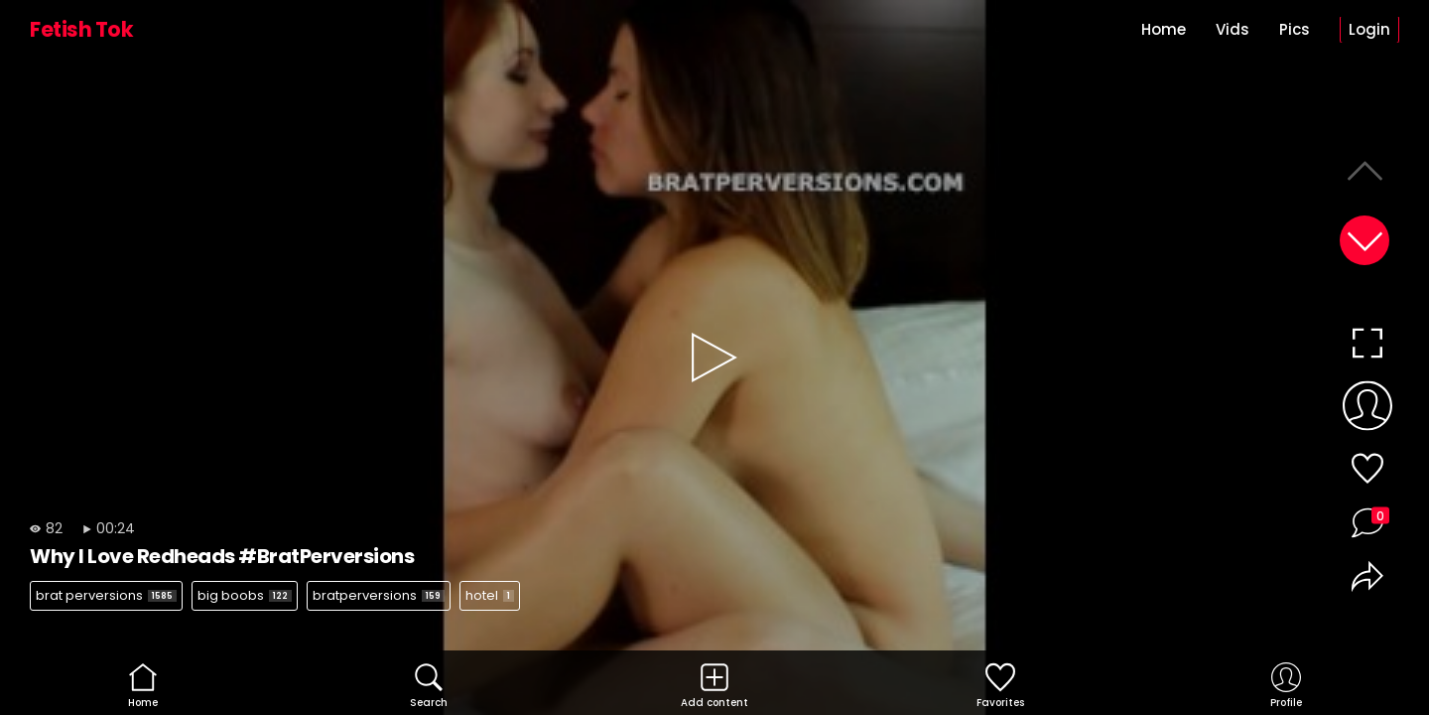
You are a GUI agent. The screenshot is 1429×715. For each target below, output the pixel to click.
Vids (1232, 29)
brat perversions (106, 595)
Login (1369, 29)
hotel (489, 595)
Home (1163, 29)
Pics (1294, 29)
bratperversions (379, 595)
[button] (1364, 240)
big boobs (244, 595)
